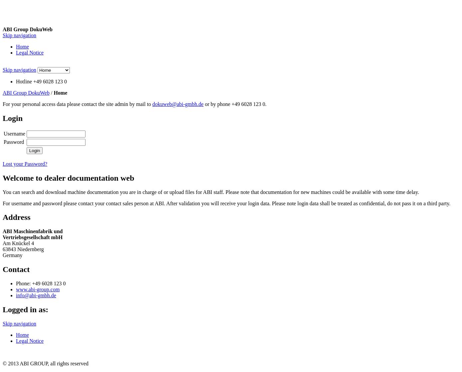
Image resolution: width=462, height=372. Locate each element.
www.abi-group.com (38, 289)
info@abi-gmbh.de (36, 295)
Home (22, 46)
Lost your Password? (25, 164)
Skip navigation (19, 35)
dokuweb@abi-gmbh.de (178, 104)
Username (14, 134)
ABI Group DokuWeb (26, 93)
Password (14, 142)
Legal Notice (30, 52)
